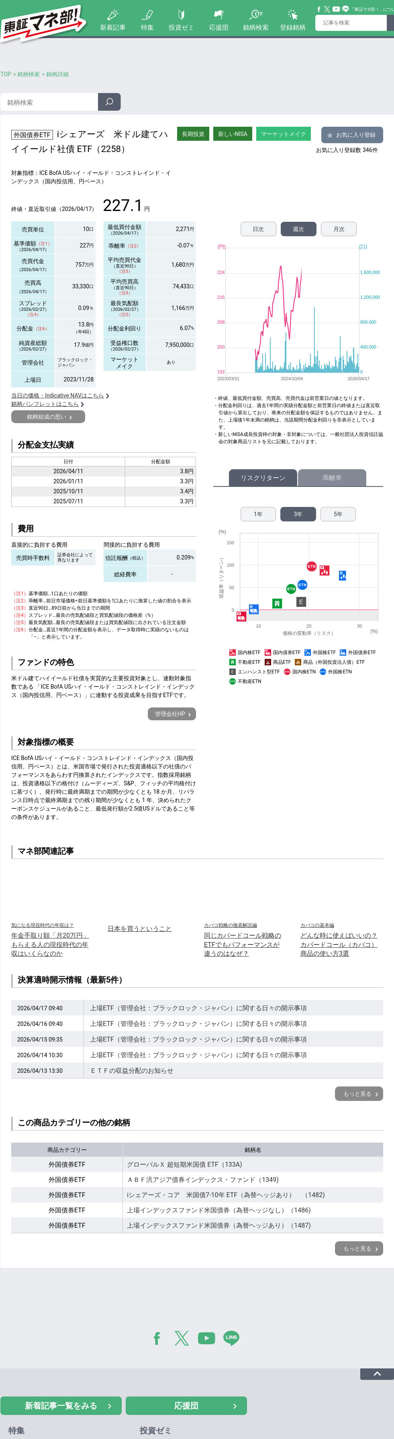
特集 (147, 27)
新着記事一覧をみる (61, 1406)
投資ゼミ (181, 27)
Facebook (319, 9)
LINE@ (234, 1340)
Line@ (346, 9)
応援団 (219, 27)
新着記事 (113, 27)
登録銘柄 (293, 27)
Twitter (327, 9)
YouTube (337, 9)
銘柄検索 (256, 27)
